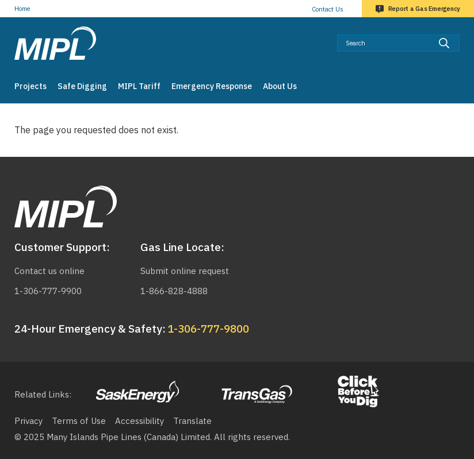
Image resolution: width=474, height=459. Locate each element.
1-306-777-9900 (48, 291)
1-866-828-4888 (174, 291)
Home (22, 9)
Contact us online (49, 270)
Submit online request (184, 270)
